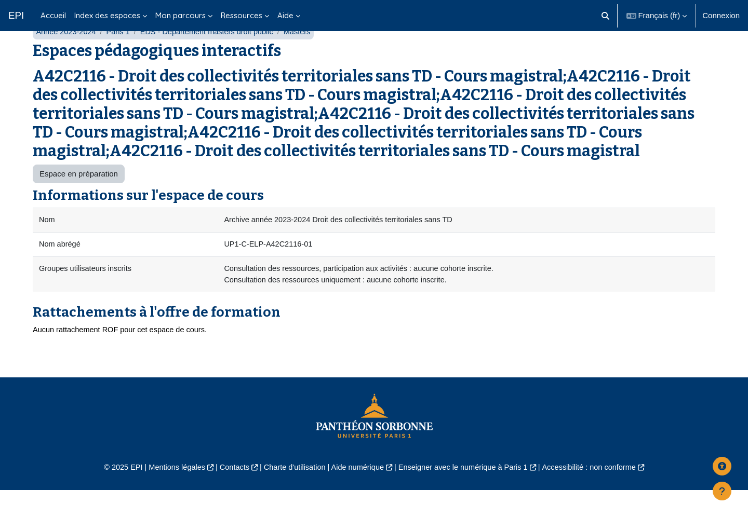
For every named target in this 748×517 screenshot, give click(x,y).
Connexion (721, 15)
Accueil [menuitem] (53, 15)
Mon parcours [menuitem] (180, 15)
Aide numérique (356, 493)
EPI (16, 15)
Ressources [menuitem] (241, 15)
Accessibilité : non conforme (597, 493)
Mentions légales (169, 493)
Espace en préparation (78, 198)
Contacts (229, 493)
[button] (605, 15)
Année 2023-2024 (67, 55)
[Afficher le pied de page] (722, 491)
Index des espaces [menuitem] (107, 15)
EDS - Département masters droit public (212, 55)
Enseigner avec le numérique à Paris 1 (466, 493)
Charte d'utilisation (292, 493)
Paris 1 (121, 55)
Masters (305, 55)
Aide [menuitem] (285, 15)
